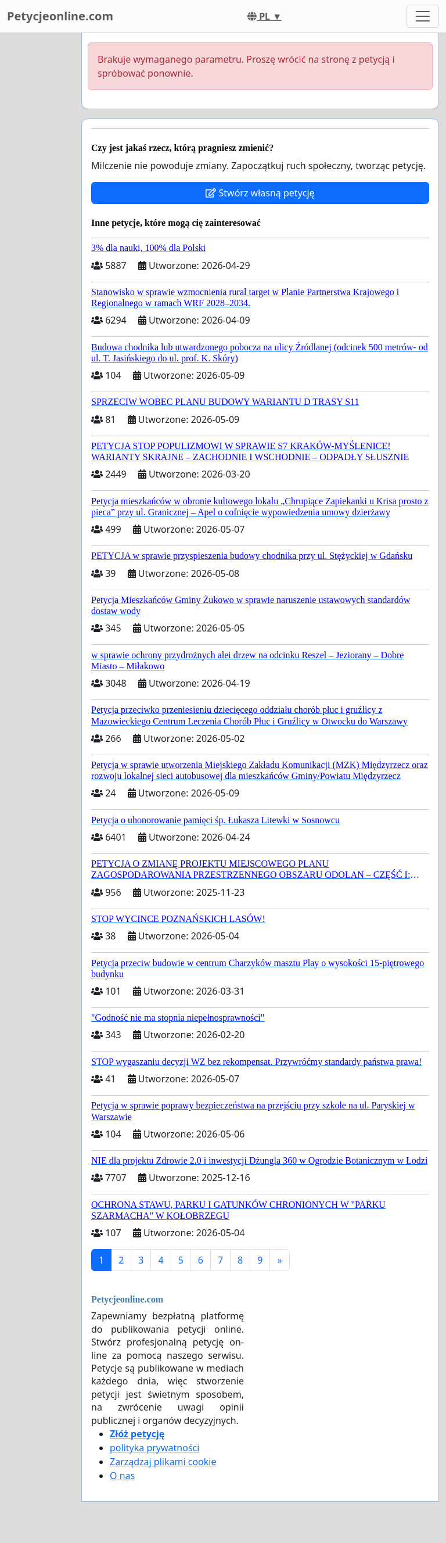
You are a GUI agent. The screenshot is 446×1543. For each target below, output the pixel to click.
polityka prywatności (154, 1447)
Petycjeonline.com (60, 16)
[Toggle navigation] (423, 16)
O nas (122, 1475)
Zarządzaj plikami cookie (163, 1461)
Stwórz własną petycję (260, 192)
